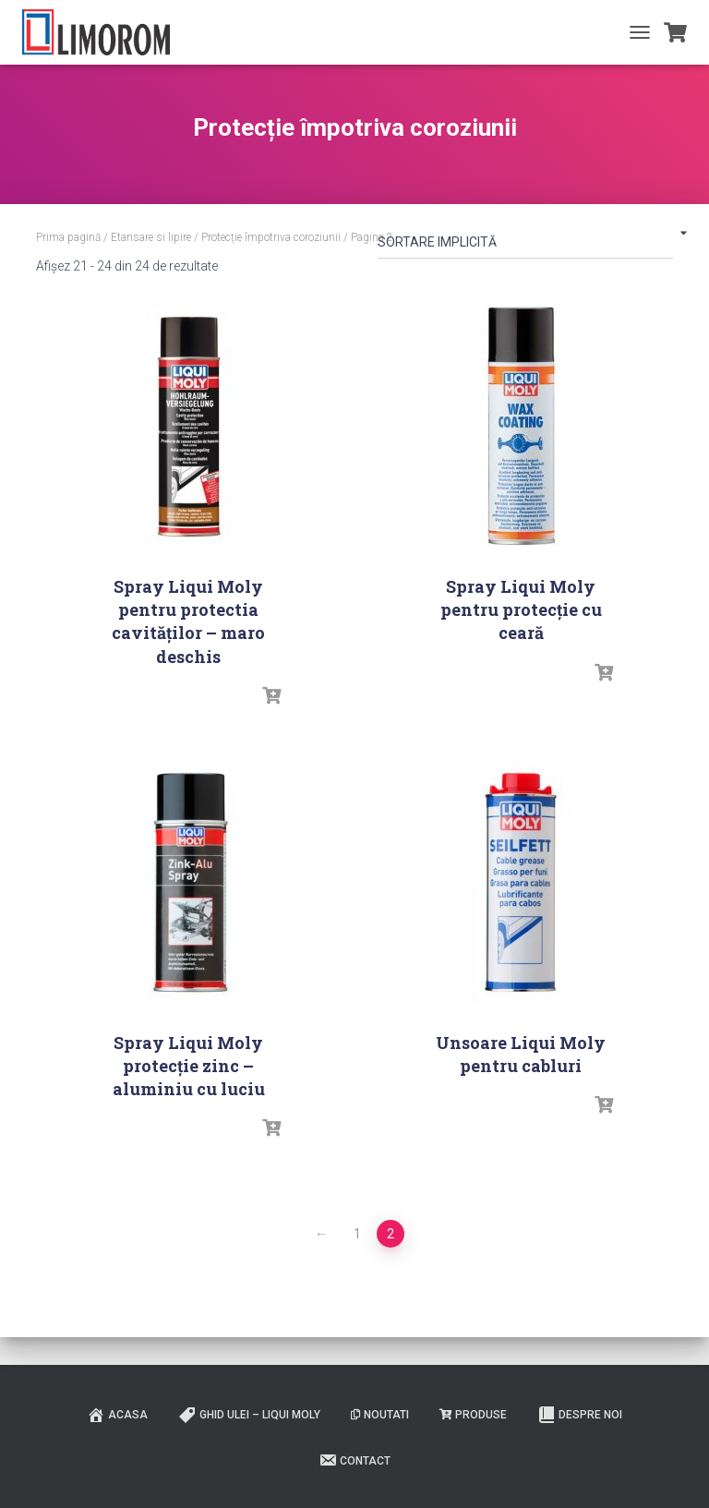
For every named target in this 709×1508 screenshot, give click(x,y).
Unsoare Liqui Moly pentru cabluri (521, 1054)
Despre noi (579, 1414)
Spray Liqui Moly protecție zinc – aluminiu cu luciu (189, 1065)
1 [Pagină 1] (357, 1233)
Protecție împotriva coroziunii (271, 237)
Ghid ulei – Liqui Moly (249, 1414)
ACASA (117, 1414)
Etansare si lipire (151, 237)
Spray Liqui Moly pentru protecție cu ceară (521, 609)
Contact (354, 1460)
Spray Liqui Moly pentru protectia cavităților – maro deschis (188, 621)
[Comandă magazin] (525, 245)
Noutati (380, 1414)
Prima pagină (68, 237)
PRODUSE (473, 1414)
